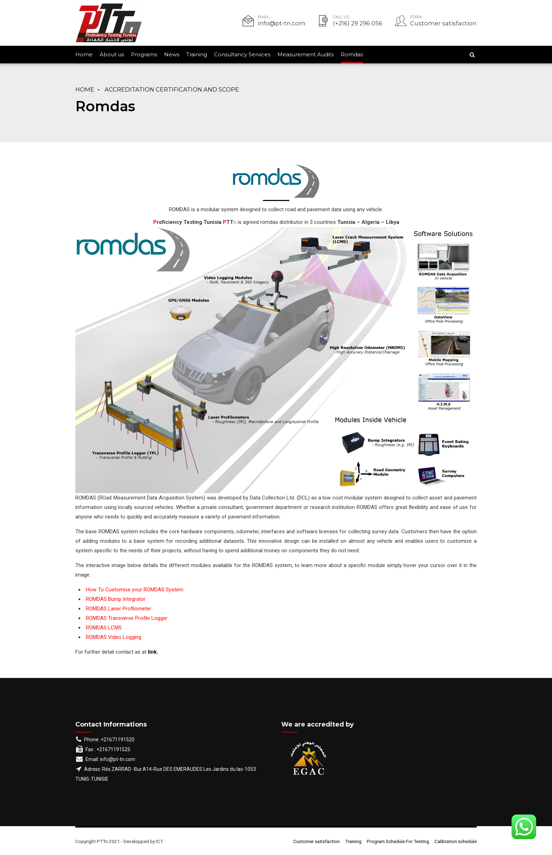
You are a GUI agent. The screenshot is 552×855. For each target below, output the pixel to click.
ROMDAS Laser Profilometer (118, 608)
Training (196, 54)
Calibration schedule (455, 841)
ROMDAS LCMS (104, 627)
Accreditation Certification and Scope (172, 89)
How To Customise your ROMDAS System (134, 589)
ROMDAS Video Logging (113, 637)
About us (112, 54)
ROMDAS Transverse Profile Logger (127, 618)
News (171, 54)
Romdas (352, 54)
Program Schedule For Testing (398, 841)
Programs (144, 54)
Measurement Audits (305, 54)
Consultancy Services (242, 54)
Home (84, 54)
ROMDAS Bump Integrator (116, 599)
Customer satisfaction (316, 841)
